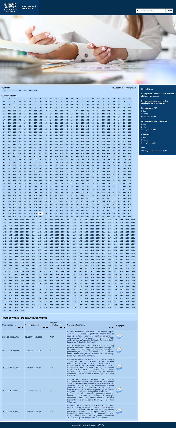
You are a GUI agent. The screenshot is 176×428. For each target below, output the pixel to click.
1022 (127, 220)
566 (82, 165)
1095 (16, 232)
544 (98, 162)
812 (61, 195)
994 (98, 217)
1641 (115, 301)
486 (56, 156)
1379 (62, 268)
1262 (51, 253)
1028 (27, 223)
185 (51, 120)
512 (61, 159)
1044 (121, 223)
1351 (33, 265)
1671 (22, 307)
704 (20, 183)
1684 (98, 307)
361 (56, 141)
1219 (68, 247)
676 (4, 180)
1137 (127, 235)
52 (9, 105)
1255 (10, 253)
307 (35, 135)
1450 (74, 277)
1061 (86, 226)
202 (9, 123)
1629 (45, 301)
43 (93, 102)
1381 (74, 268)
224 (124, 123)
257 (35, 129)
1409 (103, 271)
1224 (98, 247)
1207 (133, 244)
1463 (16, 280)
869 (98, 202)
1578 (16, 295)
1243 (74, 250)
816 (82, 195)
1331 (51, 262)
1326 (22, 262)
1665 (121, 304)
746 (108, 186)
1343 (121, 262)
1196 (68, 244)
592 (87, 168)
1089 (115, 229)
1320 (121, 259)
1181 (115, 241)
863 (67, 202)
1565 (74, 292)
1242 (68, 250)
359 (46, 141)
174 (124, 117)
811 (56, 195)
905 (25, 208)
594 (98, 168)
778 (14, 192)
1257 (22, 253)
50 (25, 91)
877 (9, 205)
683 (40, 180)
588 (67, 168)
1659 (86, 304)
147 (114, 114)
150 (129, 114)
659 (46, 177)
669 (98, 177)
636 (56, 174)
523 (119, 159)
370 (103, 141)
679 (20, 180)
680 (25, 180)
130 (25, 114)
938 (67, 211)
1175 (80, 241)
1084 (86, 229)
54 (20, 105)
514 (72, 159)
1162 (4, 241)
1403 (68, 271)
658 (40, 177)
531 (30, 162)
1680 (74, 307)
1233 (16, 250)
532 (35, 162)
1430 (92, 274)
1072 (16, 229)
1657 (74, 304)
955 (25, 214)
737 (61, 186)
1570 (103, 292)
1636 (86, 301)
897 (114, 205)
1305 (33, 259)
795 (103, 192)
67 (88, 105)
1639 (103, 301)
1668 (4, 307)
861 (56, 202)
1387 (109, 268)
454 (20, 153)
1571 (109, 292)
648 (119, 174)
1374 (33, 268)
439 (72, 150)
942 (87, 211)
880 (25, 205)
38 (67, 102)
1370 (10, 268)
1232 (10, 250)
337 (61, 138)
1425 (62, 274)
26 (4, 102)
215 (77, 123)
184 (46, 120)
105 (25, 111)
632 (35, 174)
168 (93, 117)
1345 (133, 262)
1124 (51, 235)
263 (67, 129)
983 (40, 217)
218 (93, 123)
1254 (4, 253)
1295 (109, 256)
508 (40, 159)
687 (61, 180)
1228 (121, 247)
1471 (62, 280)
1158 (115, 238)
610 (51, 171)
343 (93, 138)
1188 (22, 244)
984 (46, 217)
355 (25, 141)
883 (40, 205)
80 (25, 108)
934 (46, 211)
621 (108, 171)
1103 (62, 232)
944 (98, 211)
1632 (62, 301)
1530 (4, 289)
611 (56, 171)
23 (119, 99)
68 (93, 105)
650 (129, 174)
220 (103, 123)
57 (35, 105)
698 (119, 180)
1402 (62, 271)
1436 (127, 274)
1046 (133, 223)
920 (103, 208)
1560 (45, 292)
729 (20, 186)
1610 (68, 298)
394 (98, 144)
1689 (127, 307)
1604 (33, 298)
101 (4, 111)
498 (119, 156)
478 (14, 156)
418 (93, 147)
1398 (39, 271)
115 (77, 111)
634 (46, 174)
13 (67, 99)
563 (67, 165)
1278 (10, 256)
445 (103, 150)
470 (103, 153)
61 (56, 105)
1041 (103, 223)
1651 (39, 304)
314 (72, 135)
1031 (45, 223)
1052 (33, 226)
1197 (74, 244)
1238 (45, 250)
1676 (51, 307)
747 (114, 186)
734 (46, 186)
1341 (109, 262)
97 (114, 108)
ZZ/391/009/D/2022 (33, 368)
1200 (92, 244)
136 (56, 114)
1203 (109, 244)
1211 (22, 247)
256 (30, 129)
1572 (115, 292)
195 (103, 120)
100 (30, 91)
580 (25, 168)
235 (51, 126)
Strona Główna (147, 89)
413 (67, 147)
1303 (22, 259)
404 (20, 147)
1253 (133, 250)
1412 (121, 271)
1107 (86, 232)
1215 (45, 247)
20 (103, 99)
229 (20, 126)
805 (25, 195)
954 (20, 214)
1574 (127, 292)
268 (93, 129)
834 (46, 198)
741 (82, 186)
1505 (127, 283)
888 (67, 205)
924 (124, 208)
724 (124, 183)
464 (72, 153)
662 (61, 177)
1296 (115, 256)
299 (124, 132)
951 (4, 214)
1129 (80, 235)
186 (56, 120)
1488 (27, 283)
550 (129, 162)
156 (30, 117)
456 (30, 153)
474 (124, 153)
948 (119, 211)
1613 (86, 298)
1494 (62, 283)
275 (129, 129)
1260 (39, 253)
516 (82, 159)
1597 (127, 295)
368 (93, 141)
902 (9, 208)
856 (30, 202)
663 (67, 177)
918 (93, 208)
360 (51, 141)
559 (46, 165)
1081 (68, 229)
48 (119, 102)
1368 (133, 265)
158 (40, 117)
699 (124, 180)
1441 (22, 277)
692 (87, 180)
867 (87, 202)
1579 (22, 295)
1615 (98, 298)
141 (82, 114)
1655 (62, 304)
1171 (57, 241)
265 (77, 129)
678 (14, 180)
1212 (27, 247)
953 (14, 214)
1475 (86, 280)
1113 (121, 232)
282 (35, 132)
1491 (45, 283)
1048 (10, 226)
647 (114, 174)
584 (46, 168)
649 (124, 174)
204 (20, 123)
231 (30, 126)
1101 (51, 232)
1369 (4, 268)
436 (56, 150)
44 (98, 102)
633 (40, 174)
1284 (45, 256)
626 (4, 174)
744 (98, 186)
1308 (51, 259)
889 (72, 205)
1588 (74, 295)
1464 (22, 280)
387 (61, 144)
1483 (133, 280)
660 (51, 177)
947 (114, 211)
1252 (127, 250)
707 (35, 183)
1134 (109, 235)
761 (56, 189)
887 (61, 205)
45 (103, 102)
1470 (57, 280)
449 (124, 150)
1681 (80, 307)
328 (14, 138)
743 (93, 186)
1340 (103, 262)
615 (77, 171)
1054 (45, 226)
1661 (98, 304)
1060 (80, 226)
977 (9, 217)
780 (25, 192)
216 (82, 123)
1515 (51, 286)
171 (108, 117)
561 (56, 165)
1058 (68, 226)
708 (40, 183)
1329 (39, 262)
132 (35, 114)
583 (40, 168)
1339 (98, 262)
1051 (27, 226)
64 (72, 105)
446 (108, 150)
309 (46, 135)
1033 (57, 223)
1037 (80, 223)
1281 (27, 256)
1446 (51, 277)
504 (20, 159)
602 (9, 171)
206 (30, 123)
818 (93, 195)
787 (61, 192)
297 (114, 132)
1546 (98, 289)
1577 (10, 295)
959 (46, 214)
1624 (16, 301)
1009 (51, 220)
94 (98, 108)
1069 (133, 226)
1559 (39, 292)
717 (87, 183)
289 (72, 132)
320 (103, 135)
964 (72, 214)
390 (77, 144)
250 (129, 126)
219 (98, 123)
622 (114, 171)
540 (77, 162)
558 (40, 165)
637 (61, 174)
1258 (27, 253)
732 (35, 186)
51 (4, 105)
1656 (68, 304)
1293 (98, 256)
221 (108, 123)
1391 (133, 268)
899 (124, 205)
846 (108, 198)
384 (46, 144)
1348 (16, 265)
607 (35, 171)
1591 (92, 295)
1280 (22, 256)
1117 (10, 235)
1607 (51, 298)
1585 (57, 295)
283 (40, 132)
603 (14, 171)
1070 (4, 229)
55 (25, 105)
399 (124, 144)
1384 (92, 268)
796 (108, 192)
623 (119, 171)
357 (35, 141)
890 (77, 205)
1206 (127, 244)
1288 (68, 256)
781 (30, 192)
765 (77, 189)
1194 (57, 244)
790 (77, 192)
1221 (80, 247)
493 (93, 156)
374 (124, 141)
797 (114, 192)
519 (98, 159)
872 (114, 202)
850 (129, 198)
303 (14, 135)
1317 (103, 259)
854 (20, 202)
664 (72, 177)
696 (108, 180)
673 (119, 177)
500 (129, 156)
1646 (10, 304)
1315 (92, 259)
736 (56, 186)
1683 (92, 307)
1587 (68, 295)
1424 (57, 274)
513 (67, 159)
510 (51, 159)
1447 (57, 277)
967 (87, 214)
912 (61, 208)
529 (20, 162)
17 (88, 99)
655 (25, 177)
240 (77, 126)
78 (14, 108)
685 (51, 180)
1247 (98, 250)
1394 (16, 271)
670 (103, 177)
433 (40, 150)
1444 (39, 277)
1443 (33, 277)
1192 (45, 244)
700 (129, 180)
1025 (10, 223)
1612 (80, 298)
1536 (39, 289)
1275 (127, 253)
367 (87, 141)
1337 (86, 262)
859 (46, 202)
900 (129, 205)
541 (82, 162)
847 (114, 198)
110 (51, 111)
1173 (68, 241)
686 (56, 180)
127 (9, 114)
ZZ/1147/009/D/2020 (33, 337)
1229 (127, 247)
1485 (10, 283)
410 (51, 147)
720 (103, 183)
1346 (4, 265)
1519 (74, 286)
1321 (127, 259)
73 (119, 105)
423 (119, 147)
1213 (33, 247)
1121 (33, 235)
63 (67, 105)
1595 (115, 295)
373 (119, 141)
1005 (27, 220)
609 (46, 171)
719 (98, 183)
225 (129, 123)
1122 (39, 235)
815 (77, 195)
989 (72, 217)
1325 (16, 262)
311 (56, 135)
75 (129, 105)
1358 (74, 265)
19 (98, 99)
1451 (80, 277)
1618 (115, 298)
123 (119, 111)
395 (103, 144)
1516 (57, 286)
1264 (62, 253)
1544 (86, 289)
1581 (33, 295)
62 (61, 105)
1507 (4, 286)
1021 (121, 220)
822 (114, 195)
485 (51, 156)
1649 (27, 304)
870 (103, 202)
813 (67, 195)
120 (103, 111)
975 (129, 214)
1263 (57, 253)
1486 (16, 283)
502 (9, 159)
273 (119, 129)
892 (87, 205)
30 (20, 91)
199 (124, 120)
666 (82, 177)
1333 (62, 262)
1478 (103, 280)
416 (82, 147)
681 (30, 180)
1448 (62, 277)
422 (114, 147)
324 (124, 135)
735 (51, 186)
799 (124, 192)
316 (82, 135)
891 (82, 205)
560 (51, 165)
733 (40, 186)
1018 (103, 220)
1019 (109, 220)
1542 (74, 289)
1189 (27, 244)
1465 (27, 280)
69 (98, 105)
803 (14, 195)
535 (51, 162)
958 (40, 214)
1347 (10, 265)
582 (35, 168)
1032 (51, 223)
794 (98, 192)
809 (46, 195)
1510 (22, 286)
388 (67, 144)
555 (25, 165)
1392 (4, 271)
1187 (16, 244)
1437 (133, 274)
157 (35, 117)
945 (103, 211)
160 (51, 117)
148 (119, 114)
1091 (127, 229)
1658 (80, 304)
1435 (121, 274)
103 (14, 111)
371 (108, 141)
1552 (133, 289)
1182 (121, 241)
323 (119, 135)
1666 (127, 304)
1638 (98, 301)
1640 (109, 301)
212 (61, 123)
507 (35, 159)
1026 (16, 223)
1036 (74, 223)
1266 (74, 253)
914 (72, 208)
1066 (115, 226)
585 (51, 168)
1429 (86, 274)
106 (30, 111)
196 (108, 120)
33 (41, 102)
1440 (16, 277)
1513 (39, 286)
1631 (57, 301)
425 (129, 147)
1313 (80, 259)
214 (72, 123)
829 (20, 198)
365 (77, 141)
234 (46, 126)
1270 (98, 253)
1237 (39, 250)
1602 (22, 298)
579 (20, 168)
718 (93, 183)
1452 (86, 277)
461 (56, 153)
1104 (68, 232)
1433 (109, 274)
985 (51, 217)
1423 (51, 274)
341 (82, 138)
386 (56, 144)
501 (4, 159)
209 (46, 123)
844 (98, 198)
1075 (33, 229)
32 (35, 102)
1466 (33, 280)
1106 (80, 232)
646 (108, 174)
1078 (51, 229)
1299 (133, 256)
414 (72, 147)
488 (67, 156)
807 (35, 195)
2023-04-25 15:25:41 (10, 412)
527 (9, 162)
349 (124, 138)
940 (77, 211)
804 (20, 195)
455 (25, 153)
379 (20, 144)
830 (25, 198)
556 (30, 165)
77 (9, 108)
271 (108, 129)
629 (20, 174)
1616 (103, 298)
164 (72, 117)
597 (114, 168)
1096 (22, 232)
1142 (22, 238)
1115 (133, 232)
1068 (127, 226)
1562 (57, 292)
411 (56, 147)
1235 (27, 250)
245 (103, 126)
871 (108, 202)
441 (82, 150)
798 (119, 192)
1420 (33, 274)
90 (77, 108)
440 (77, 150)
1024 (4, 223)
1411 (115, 271)
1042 (109, 223)
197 (114, 120)
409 (46, 147)
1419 (27, 274)
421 (108, 147)
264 (72, 129)
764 (72, 189)
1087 (103, 229)
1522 (92, 286)
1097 (27, 232)
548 (119, 162)
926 (4, 211)
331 (30, 138)
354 (20, 141)
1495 (68, 283)
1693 (16, 310)
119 (98, 111)
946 (108, 211)
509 (46, 159)
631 (30, 174)
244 (98, 126)
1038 (86, 223)
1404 (74, 271)
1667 (133, 304)
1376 (45, 268)
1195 (62, 244)
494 (98, 156)
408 (40, 147)
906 (30, 208)
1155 (98, 238)
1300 (4, 259)
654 (20, 177)
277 (9, 132)
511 (56, 159)
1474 (80, 280)
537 (61, 162)
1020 (115, 220)
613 (67, 171)
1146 (45, 238)
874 (124, 202)
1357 (68, 265)
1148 (57, 238)
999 (124, 217)
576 (4, 168)
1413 (127, 271)
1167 (33, 241)
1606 (45, 298)
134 (46, 114)
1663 (109, 304)
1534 (27, 289)
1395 (22, 271)
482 (35, 156)
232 (35, 126)
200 (35, 91)
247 (114, 126)
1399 (45, 271)
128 (14, 114)
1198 (80, 244)
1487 (22, 283)
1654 (57, 304)
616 (82, 171)
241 (82, 126)
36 (56, 102)
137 (61, 114)
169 (98, 117)
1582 (39, 295)
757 (35, 189)
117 (87, 111)
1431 (98, 274)
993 (93, 217)
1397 (33, 271)
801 (4, 195)
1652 (45, 304)
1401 (57, 271)
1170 (51, 241)
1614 (92, 298)
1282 (33, 256)
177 (9, 120)
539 (72, 162)
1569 (98, 292)
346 (108, 138)
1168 (39, 241)
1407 (92, 271)
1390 (127, 268)
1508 (10, 286)
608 (40, 171)
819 (98, 195)
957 (35, 214)
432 (35, 150)
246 (108, 126)
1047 (4, 226)
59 (46, 105)
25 (129, 99)
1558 (33, 292)
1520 (80, 286)
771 (108, 189)
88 (67, 108)
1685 (103, 307)
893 (93, 205)
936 (56, 211)
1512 (33, 286)
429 (20, 150)
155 (25, 117)
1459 (127, 277)
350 (129, 138)
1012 (68, 220)
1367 (127, 265)
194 (98, 120)
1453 (92, 277)
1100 (45, 232)
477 (9, 156)
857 (35, 202)
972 (114, 214)
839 (72, 198)
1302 (16, 259)
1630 (51, 301)
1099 (39, 232)
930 (25, 211)
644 (98, 174)
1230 (133, 247)
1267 (80, 253)
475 (129, 153)
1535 (33, 289)
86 (56, 108)
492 (87, 156)
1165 (22, 241)
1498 (86, 283)
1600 (10, 298)
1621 (133, 298)
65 (77, 105)
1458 (121, 277)
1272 (109, 253)
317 (87, 135)
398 (119, 144)
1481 (121, 280)
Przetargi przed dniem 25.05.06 (154, 151)
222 (114, 123)
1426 (68, 274)
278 (14, 132)
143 (93, 114)
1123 (45, 235)
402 (9, 147)
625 (129, 171)
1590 (86, 295)
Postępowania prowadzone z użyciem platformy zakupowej (157, 95)
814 (72, 195)
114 (72, 111)
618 (93, 171)
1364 (109, 265)
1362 (98, 265)
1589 (80, 295)
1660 (92, 304)
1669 (10, 307)
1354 (51, 265)
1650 (33, 304)
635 (51, 174)
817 (87, 195)
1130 (86, 235)
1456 (109, 277)
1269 (92, 253)
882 (35, 205)
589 (72, 168)
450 (129, 150)
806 (30, 195)
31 (30, 102)
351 (4, 141)
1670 (16, 307)
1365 (115, 265)
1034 (62, 223)
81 (30, 108)
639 (72, 174)
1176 (86, 241)
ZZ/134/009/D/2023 (33, 412)
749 (124, 186)
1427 (74, 274)
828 (14, 198)
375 (129, 141)
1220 (74, 247)
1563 (62, 292)
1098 (33, 232)
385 (51, 144)
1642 (121, 301)
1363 (103, 265)
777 (9, 192)
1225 (103, 247)
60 (51, 105)
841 (82, 198)
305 (25, 135)
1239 (51, 250)
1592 (98, 295)
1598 (133, 295)
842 (87, 198)
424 (124, 147)
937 (61, 211)
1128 (74, 235)
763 (67, 189)
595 (103, 168)
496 (108, 156)
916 (82, 208)
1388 (115, 268)
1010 (57, 220)
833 (40, 198)
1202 (103, 244)
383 (40, 144)
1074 (27, 229)
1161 (133, 238)
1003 (16, 220)
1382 (80, 268)
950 (129, 211)
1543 (80, 289)
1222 (86, 247)
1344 (127, 262)
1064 (103, 226)
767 (87, 189)
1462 (10, 280)
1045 (127, 223)
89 (72, 108)
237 (61, 126)
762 (61, 189)
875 (129, 202)
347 (114, 138)
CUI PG (101, 425)
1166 (27, 241)
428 (14, 150)
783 (40, 192)
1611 (74, 298)
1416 (10, 274)
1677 (57, 307)
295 (103, 132)
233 (40, 126)
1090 (121, 229)
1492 (51, 283)
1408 (98, 271)
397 (114, 144)
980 (25, 217)
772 (114, 189)
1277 (4, 256)
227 (9, 126)
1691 (4, 310)
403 (14, 147)
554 (20, 165)
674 (124, 177)
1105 (74, 232)
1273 (115, 253)
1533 (22, 289)
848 (119, 198)
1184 (133, 241)
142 (87, 114)
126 (4, 114)
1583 (45, 295)
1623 (10, 301)
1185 (4, 244)
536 (56, 162)
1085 (92, 229)
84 (46, 108)
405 (25, 147)
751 (4, 189)
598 (119, 168)
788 (67, 192)
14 (72, 99)
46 (108, 102)
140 (77, 114)
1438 (4, 277)
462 (61, 153)
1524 (103, 286)
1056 (57, 226)
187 (61, 120)
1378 (57, 268)
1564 (68, 292)
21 (108, 99)
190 (77, 120)
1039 (92, 223)
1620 (127, 298)
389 (72, 144)
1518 (68, 286)
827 (9, 198)
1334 (68, 262)
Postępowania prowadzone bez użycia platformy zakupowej (154, 102)
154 (20, 117)
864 (72, 202)
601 (4, 171)
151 (4, 117)
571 (108, 165)
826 (4, 198)
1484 (4, 283)
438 (67, 150)
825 (129, 195)
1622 (4, 301)
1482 (127, 280)
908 (40, 208)
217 (87, 123)
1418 (22, 274)
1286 (57, 256)
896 (108, 205)
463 (67, 153)
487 (61, 156)
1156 (103, 238)
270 (103, 129)
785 (51, 192)
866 (82, 202)
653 (14, 177)
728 (14, 186)
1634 (74, 301)
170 (103, 117)
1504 (121, 283)
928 (14, 211)
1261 (45, 253)
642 (87, 174)
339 (72, 138)
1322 (133, 259)
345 (103, 138)
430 (25, 150)
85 (51, 108)
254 (20, 129)
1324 (10, 262)
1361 (92, 265)
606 (30, 171)
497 (114, 156)
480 (25, 156)
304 (20, 135)
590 (77, 168)
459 (46, 153)
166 (82, 117)
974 (124, 214)
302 (9, 135)
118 (93, 111)
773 (119, 189)
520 (103, 159)
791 (82, 192)
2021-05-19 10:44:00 (10, 351)
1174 (74, 241)
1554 (10, 292)
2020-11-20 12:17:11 (10, 337)
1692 (10, 310)
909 (46, 208)
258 (40, 129)
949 (124, 211)
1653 (51, 304)
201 (4, 123)
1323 (4, 262)
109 (46, 111)
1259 (33, 253)
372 (114, 141)
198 (119, 120)
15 (77, 99)
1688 (121, 307)
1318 (109, 259)
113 (67, 111)
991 (82, 217)
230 (25, 126)
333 (40, 138)
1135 (115, 235)
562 (61, 165)
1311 (68, 259)
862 (61, 202)
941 (82, 211)
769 (98, 189)
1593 (103, 295)
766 (82, 189)
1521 (86, 286)
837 (61, 198)
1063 (98, 226)
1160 (127, 238)
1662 (103, 304)
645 (103, 174)
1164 (16, 241)
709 (46, 183)
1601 (16, 298)
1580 (27, 295)
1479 (109, 280)
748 (119, 186)
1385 (98, 268)
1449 (68, 277)
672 (114, 177)
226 (4, 126)
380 (25, 144)
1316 (98, 259)
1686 (109, 307)
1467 (39, 280)
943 (93, 211)
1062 (92, 226)
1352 (39, 265)
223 (119, 123)
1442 (27, 277)
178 (14, 120)
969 (98, 214)
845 (103, 198)
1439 (10, 277)
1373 (27, 268)
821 (108, 195)
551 (4, 165)
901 (4, 208)
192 (87, 120)
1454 (98, 277)
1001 (4, 220)
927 (9, 211)
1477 (98, 280)
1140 (10, 238)
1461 (4, 280)
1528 (127, 286)
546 (108, 162)
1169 (45, 241)
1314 (86, 259)
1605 (39, 298)
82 (35, 108)
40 (77, 102)
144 (98, 114)
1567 (86, 292)
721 (108, 183)
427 (9, 150)
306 (30, 135)
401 (4, 147)
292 (87, 132)
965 (77, 214)
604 (20, 171)
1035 (68, 223)
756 (30, 189)
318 (93, 135)
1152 (80, 238)
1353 (45, 265)
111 (56, 111)
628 (14, 174)
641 (82, 174)
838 (67, 198)
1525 (109, 286)
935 (51, 211)
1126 (62, 235)
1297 (121, 256)
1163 (10, 241)
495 (103, 156)
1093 (4, 232)
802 (9, 195)
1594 (109, 295)
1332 (57, 262)
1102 (57, 232)
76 (4, 108)
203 (14, 123)
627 (9, 174)
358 (40, 141)
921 (108, 208)
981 (30, 217)
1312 (74, 259)
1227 (115, 247)
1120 (27, 235)
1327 (27, 262)
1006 (33, 220)
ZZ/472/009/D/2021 (33, 351)
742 (87, 186)
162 (61, 117)
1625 (22, 301)
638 (67, 174)
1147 (51, 238)
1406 (86, 271)
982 (35, 217)
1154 (92, 238)
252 (9, 129)
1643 (127, 301)
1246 (92, 250)
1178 (98, 241)
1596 (121, 295)
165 (77, 117)
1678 (62, 307)
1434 (115, 274)
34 (46, 102)
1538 (51, 289)
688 (67, 180)
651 (4, 177)
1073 (22, 229)
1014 (80, 220)
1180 (109, 241)
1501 (103, 283)
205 (25, 123)
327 (9, 138)
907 (35, 208)
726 (4, 186)
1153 (86, 238)
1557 (27, 292)
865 (77, 202)
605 (25, 171)
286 (56, 132)
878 (14, 205)
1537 (45, 289)
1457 (115, 277)
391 (82, 144)
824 (124, 195)
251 (4, 129)
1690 (133, 307)
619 (98, 171)
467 (87, 153)
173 (119, 117)
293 (93, 132)
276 (4, 132)
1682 (86, 307)
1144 (33, 238)
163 (67, 117)
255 (25, 129)
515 (77, 159)
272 (114, 129)
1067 (121, 226)
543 (93, 162)
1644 (133, 301)
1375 (39, 268)
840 (77, 198)
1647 (16, 304)
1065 (109, 226)
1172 (62, 241)
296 (108, 132)
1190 (33, 244)
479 (20, 156)
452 (9, 153)
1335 (74, 262)
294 (98, 132)
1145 (39, 238)
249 (124, 126)
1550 (121, 289)
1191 (39, 244)
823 (119, 195)
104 (20, 111)
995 (103, 217)
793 (93, 192)
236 (56, 126)
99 (124, 108)
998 (119, 217)
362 (61, 141)
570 (103, 165)
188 (67, 120)
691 (82, 180)
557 (35, 165)
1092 (133, 229)
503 (14, 159)
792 (87, 192)
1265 (68, 253)
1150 (68, 238)
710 (51, 183)
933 (40, 211)
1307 (45, 259)
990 (77, 217)
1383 (86, 268)
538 (67, 162)
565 (77, 165)
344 (98, 138)
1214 (39, 247)
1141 (16, 238)
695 (103, 180)
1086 (98, 229)
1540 (62, 289)
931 (30, 211)
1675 (45, 307)
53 (14, 105)
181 (30, 120)
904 (20, 208)
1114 (127, 232)
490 (77, 156)
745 (103, 186)
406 (30, 147)
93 (93, 108)
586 (56, 168)
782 (35, 192)
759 (46, 189)
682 (35, 180)
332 (35, 138)
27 (9, 102)
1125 (57, 235)
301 (4, 135)
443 (93, 150)
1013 (74, 220)
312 (61, 135)
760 (51, 189)
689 (72, 180)
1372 (22, 268)
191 (82, 120)
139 (72, 114)
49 (124, 102)
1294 (103, 256)
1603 (27, 298)
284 (46, 132)
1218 (62, 247)
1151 (74, 238)
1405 (80, 271)
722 (114, 183)
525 (129, 159)
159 (46, 117)
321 (108, 135)
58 (41, 105)
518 (93, 159)
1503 (115, 283)
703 (14, 183)
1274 (121, 253)
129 (20, 114)
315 (77, 135)
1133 (103, 235)
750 (129, 186)
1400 (51, 271)
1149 (62, 238)
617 (87, 171)
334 (46, 138)
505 (25, 159)
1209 (10, 247)
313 (67, 135)
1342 (115, 262)
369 (98, 141)
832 (35, 198)
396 (108, 144)
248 (119, 126)
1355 (57, 265)
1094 (10, 232)
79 (20, 108)
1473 (74, 280)
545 (103, 162)
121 (108, 111)
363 (67, 141)
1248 (103, 250)
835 (51, 198)
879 (20, 205)
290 (77, 132)
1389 (121, 268)
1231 (4, 250)
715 (77, 183)
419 (98, 147)
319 (98, 135)
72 (114, 105)
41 (82, 102)
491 (82, 156)
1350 (27, 265)
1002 (10, 220)
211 (56, 123)
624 (124, 171)
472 (114, 153)
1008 (45, 220)
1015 (86, 220)
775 (129, 189)
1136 (121, 235)
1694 (22, 310)
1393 (10, 271)
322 (114, 135)
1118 (16, 235)
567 (87, 165)
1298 (127, 256)
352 (9, 141)
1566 (80, 292)
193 (93, 120)
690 (77, 180)
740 (77, 186)
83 (41, 108)
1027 (22, 223)
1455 (103, 277)
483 (40, 156)
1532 (16, 289)
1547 (103, 289)
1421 (39, 274)
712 (61, 183)
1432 (103, 274)
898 (119, 205)
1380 (68, 268)
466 (82, 153)
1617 (109, 298)
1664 (115, 304)
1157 (109, 238)
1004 (22, 220)
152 (9, 117)
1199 (86, 244)
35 (51, 102)
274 (124, 129)
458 (40, 153)
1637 (92, 301)
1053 (39, 226)
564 (72, 165)
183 (40, 120)
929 (20, 211)
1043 (115, 223)
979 (20, 217)
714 (72, 183)
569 (98, 165)
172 (114, 117)
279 (20, 132)
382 (35, 144)
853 (14, 202)
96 (108, 108)
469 (98, 153)
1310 (62, 259)
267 (87, 129)
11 (56, 99)
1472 (68, 280)
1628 (39, 301)
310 (51, 135)
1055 (51, 226)
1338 (92, 262)
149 (124, 114)
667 (87, 177)
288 (67, 132)
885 (51, 205)
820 (103, 195)
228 (14, 126)
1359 (80, 265)
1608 (57, 298)
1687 (115, 307)
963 (67, 214)
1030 (39, 223)
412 (61, 147)
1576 (4, 295)
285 (51, 132)
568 (93, 165)
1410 (109, 271)
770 (103, 189)
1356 (62, 265)
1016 (92, 220)
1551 (127, 289)
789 (72, 192)
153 (14, 117)
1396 (27, 271)
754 (20, 189)
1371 (16, 268)
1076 (39, 229)
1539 (57, 289)
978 (14, 217)
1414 (133, 271)
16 (82, 99)
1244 (80, 250)
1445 (45, 277)
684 (46, 180)
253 (14, 129)
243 (93, 126)
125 (129, 111)
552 (9, 165)
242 (87, 126)
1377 (51, 268)
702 (9, 183)
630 (25, 174)
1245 (86, 250)
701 (4, 183)
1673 (33, 307)
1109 (98, 232)
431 (30, 150)
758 (40, 189)
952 (9, 214)
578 (14, 168)
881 (30, 205)
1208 (4, 247)
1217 (57, 247)
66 (82, 105)
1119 (22, 235)
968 (93, 214)
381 (30, 144)
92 (88, 108)
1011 (62, 220)
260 (51, 129)
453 (14, 153)
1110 (103, 232)
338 (67, 138)
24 (124, 99)
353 (14, 141)
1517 (62, 286)
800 (129, 192)
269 (98, 129)
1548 (109, 289)
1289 (74, 256)
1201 (98, 244)
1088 (109, 229)
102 (9, 111)
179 (20, 120)
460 (51, 153)
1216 (51, 247)
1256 (16, 253)
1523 (98, 286)
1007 (39, 220)
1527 (121, 286)
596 (108, 168)
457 (35, 153)
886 (56, 205)
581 (30, 168)
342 (87, 138)
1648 (22, 304)
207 (35, 123)
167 (87, 117)
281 (30, 132)
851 (4, 202)
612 (61, 171)
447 (114, 150)
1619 (121, 298)
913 (67, 208)
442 (87, 150)
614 (72, 171)
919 (98, 208)
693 (93, 180)
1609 (62, 298)
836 (56, 198)
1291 (86, 256)
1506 (133, 283)
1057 (62, 226)
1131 (92, 235)
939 (72, 211)
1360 (86, 265)
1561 (51, 292)
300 (129, 132)
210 (51, 123)
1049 (16, 226)
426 (4, 150)
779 (20, 192)
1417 (16, 274)
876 (4, 205)
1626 (27, 301)
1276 (133, 253)
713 (67, 183)
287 (61, 132)
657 (35, 177)
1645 (4, 304)
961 (56, 214)
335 (51, 138)
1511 (27, 286)
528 (14, 162)
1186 (10, 244)
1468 (45, 280)
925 (129, 208)
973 (119, 214)
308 (40, 135)
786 (56, 192)
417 (87, 147)
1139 (4, 238)
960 (51, 214)
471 (108, 153)
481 (30, 156)
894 (98, 205)
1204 (115, 244)
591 (82, 168)
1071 (10, 229)
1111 (109, 232)
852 (9, 202)
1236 (33, 250)
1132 (98, 235)
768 (93, 189)
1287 (62, 256)
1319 (115, 259)
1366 (121, 265)
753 (14, 189)
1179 (103, 241)
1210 (16, 247)
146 (108, 114)
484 (46, 156)
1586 (62, 295)
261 (56, 129)
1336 (80, 262)
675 (129, 177)
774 (124, 189)
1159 (121, 238)
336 (56, 138)
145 (103, 114)
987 (61, 217)
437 (61, 150)
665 (77, 177)
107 (35, 111)
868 (93, 202)
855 (25, 202)
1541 (68, 289)
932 (35, 211)
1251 (121, 250)
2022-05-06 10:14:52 (10, 368)
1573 (121, 292)
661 (56, 177)
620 (103, 171)
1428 (80, 274)
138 (67, 114)
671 (108, 177)
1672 (27, 307)
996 (108, 217)
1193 (51, 244)
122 (114, 111)
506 (30, 159)
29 (20, 102)
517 (87, 159)
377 (9, 144)
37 (61, 102)
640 (77, 174)
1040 (98, 223)
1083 (80, 229)
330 (25, 138)
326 (4, 138)
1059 (74, 226)
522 (114, 159)
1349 (22, 265)
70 (103, 105)
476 (4, 156)
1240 (57, 250)
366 (82, 141)
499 (124, 156)
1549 (115, 289)
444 (98, 150)
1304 (27, 259)
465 (77, 153)
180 (25, 120)
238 (67, 126)
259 (46, 129)
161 (56, 117)
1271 (103, 253)
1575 (133, 292)
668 (93, 177)
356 (30, 141)
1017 (98, 220)
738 (67, 186)
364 (72, 141)
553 (14, 165)
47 (114, 102)
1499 (92, 283)
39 (72, 102)
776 (4, 192)
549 (124, 162)
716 (82, 183)
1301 (10, 259)
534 (46, 162)
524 (124, 159)
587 (61, 168)
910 (51, 208)
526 (4, 162)
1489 (33, 283)
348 (119, 138)
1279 (16, 256)
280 (25, 132)
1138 (133, 235)
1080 (62, 229)
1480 (115, 280)
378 (14, 144)
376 (4, 144)
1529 (133, 286)
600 (129, 168)
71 (108, 105)
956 (30, 214)
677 (9, 180)
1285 (51, 256)
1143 (27, 238)
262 (61, 129)
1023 (133, 220)
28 (14, 102)
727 (9, 186)
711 (56, 183)
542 (87, 162)
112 (61, 111)
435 (51, 150)
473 (119, 153)
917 (87, 208)
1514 (45, 286)
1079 (57, 229)
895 (103, 205)
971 (108, 214)
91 (82, 108)
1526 (115, 286)
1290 (80, 256)
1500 (98, 283)
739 (72, 186)
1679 (68, 307)
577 (9, 168)
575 (129, 165)
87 (61, 108)
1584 (51, 295)
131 (30, 114)
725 (129, 183)
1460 (133, 277)
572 (114, 165)
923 (119, 208)
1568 (92, 292)
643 (93, 174)
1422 (45, 274)
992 (87, 217)
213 (67, 123)
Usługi (143, 111)
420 (103, 147)
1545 (92, 289)
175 (129, 117)
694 (98, 180)
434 (46, 150)
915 (77, 208)
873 (119, 202)
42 (88, 102)
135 (51, 114)
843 (93, 198)
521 (108, 159)
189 (72, 120)
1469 (51, 280)
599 (124, 168)
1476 (92, 280)
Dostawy (144, 114)
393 (93, 144)
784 (46, 192)
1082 (74, 229)
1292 (92, 256)
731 (30, 186)
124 (124, 111)
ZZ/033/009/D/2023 (33, 391)
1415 (4, 274)
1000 (129, 217)
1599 (4, 298)
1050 (22, 226)
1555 (16, 292)
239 (72, 126)
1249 (109, 250)
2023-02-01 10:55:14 (10, 391)
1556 (22, 292)
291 (82, 132)
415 (77, 147)
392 (87, 144)
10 (14, 91)
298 (119, 132)
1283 (39, 256)
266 (82, 129)
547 (114, 162)
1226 (109, 247)
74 (124, 105)
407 (35, 147)
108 (40, 111)
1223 (92, 247)
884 (46, 205)
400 (129, 144)
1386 (103, 268)
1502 (109, 283)
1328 (33, 262)
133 (40, 114)
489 (72, 156)
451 (4, 153)
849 (124, 198)
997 (114, 217)
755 (25, 189)
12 (61, 99)
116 (82, 111)
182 (35, 120)
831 (30, 198)
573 (119, 165)
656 (30, 177)
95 (103, 108)
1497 (80, 283)
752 (9, 189)
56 (30, 105)
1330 (45, 262)
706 (30, 183)
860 (51, 202)
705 (25, 183)
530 (25, 162)
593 (93, 168)
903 (14, 208)
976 (4, 217)
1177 (92, 241)
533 (40, 162)
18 (93, 99)
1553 (4, 292)
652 (9, 177)
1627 (33, 301)
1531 (10, 289)
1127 (68, 235)
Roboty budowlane (148, 116)
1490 (39, 283)
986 (56, 217)
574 (124, 165)
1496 (74, 283)
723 (119, 183)
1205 (121, 244)
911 (56, 208)
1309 (57, 259)
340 (77, 138)
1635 (80, 301)
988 (67, 217)
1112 (115, 232)
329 (20, 138)
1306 (39, 259)
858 (40, 202)
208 (40, 123)
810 (51, 195)
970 (103, 214)
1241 (62, 250)
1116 (4, 235)
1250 (115, 250)
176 (4, 120)
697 (114, 180)
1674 (39, 307)
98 (119, 108)
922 (114, 208)
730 (25, 186)
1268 (86, 253)
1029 (33, 223)
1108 (92, 232)
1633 (68, 301)
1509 (16, 286)
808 (40, 195)
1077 (45, 229)
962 (61, 214)
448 (119, 150)
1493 (57, 283)
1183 (127, 241)
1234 (22, 250)
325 (129, 135)
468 (93, 153)
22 (114, 99)
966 (82, 214)
